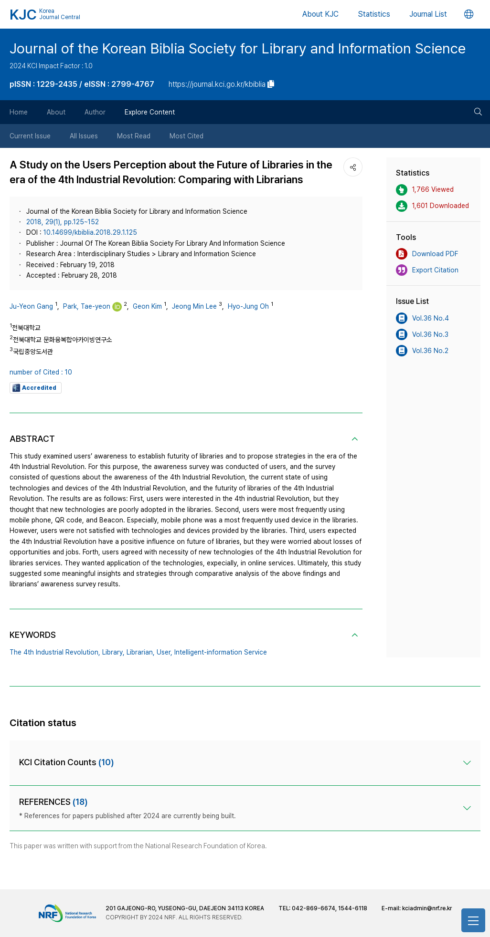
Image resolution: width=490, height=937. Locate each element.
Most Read (133, 136)
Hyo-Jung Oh (248, 306)
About (56, 112)
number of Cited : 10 (41, 372)
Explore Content (150, 112)
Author (95, 112)
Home (19, 112)
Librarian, (141, 652)
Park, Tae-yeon (86, 306)
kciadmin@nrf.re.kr (427, 908)
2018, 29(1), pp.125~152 (62, 222)
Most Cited (186, 136)
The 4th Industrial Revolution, (55, 652)
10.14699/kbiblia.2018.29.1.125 (90, 232)
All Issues (84, 136)
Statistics (374, 14)
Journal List (428, 14)
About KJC (320, 14)
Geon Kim (147, 306)
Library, (113, 652)
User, (164, 652)
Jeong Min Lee (194, 306)
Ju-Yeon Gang (31, 306)
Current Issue (30, 136)
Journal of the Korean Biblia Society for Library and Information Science (238, 48)
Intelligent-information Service (220, 652)
